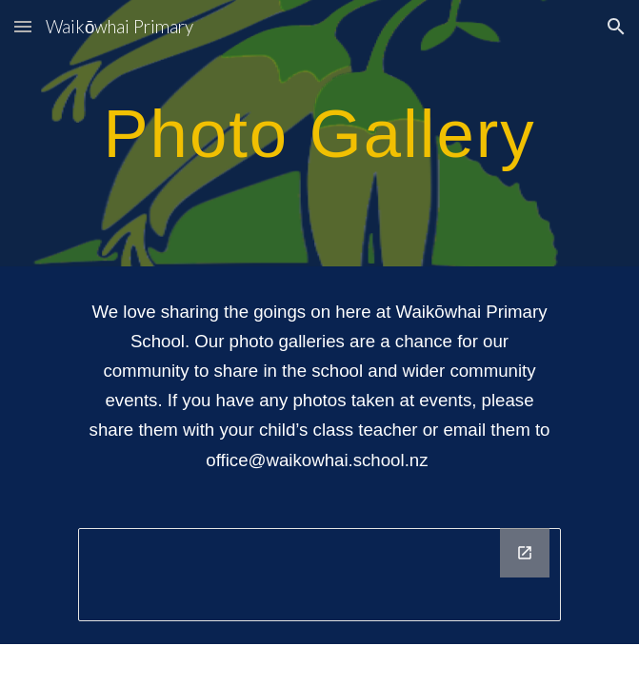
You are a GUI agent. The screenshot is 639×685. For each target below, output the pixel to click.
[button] (23, 26)
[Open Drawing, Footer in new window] (524, 552)
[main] (319, 133)
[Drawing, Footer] (319, 574)
